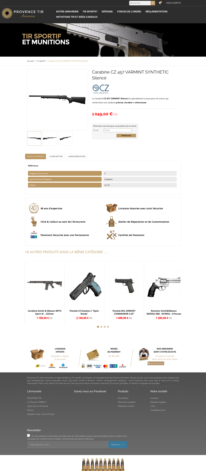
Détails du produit (35, 156)
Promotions (123, 398)
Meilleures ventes (126, 406)
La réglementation (76, 156)
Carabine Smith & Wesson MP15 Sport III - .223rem (44, 312)
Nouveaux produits (126, 402)
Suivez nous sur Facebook (90, 391)
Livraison (154, 398)
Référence (33, 165)
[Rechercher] (142, 3)
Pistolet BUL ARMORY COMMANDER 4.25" (124, 312)
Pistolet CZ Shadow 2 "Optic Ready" (84, 312)
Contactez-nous (157, 410)
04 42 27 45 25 (156, 363)
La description (56, 156)
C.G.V (152, 406)
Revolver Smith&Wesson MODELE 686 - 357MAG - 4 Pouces (164, 312)
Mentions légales (158, 402)
